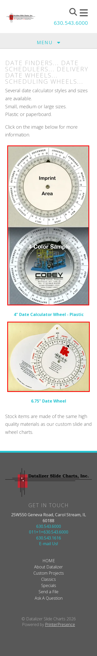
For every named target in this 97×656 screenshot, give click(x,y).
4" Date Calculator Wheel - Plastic (49, 314)
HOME (48, 561)
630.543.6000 (71, 22)
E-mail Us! (48, 543)
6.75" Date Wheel (48, 401)
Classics (48, 579)
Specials (48, 585)
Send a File (48, 592)
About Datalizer (48, 567)
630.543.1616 (48, 538)
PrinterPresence (60, 624)
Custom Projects (48, 573)
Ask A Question (49, 598)
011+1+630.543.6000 (48, 532)
